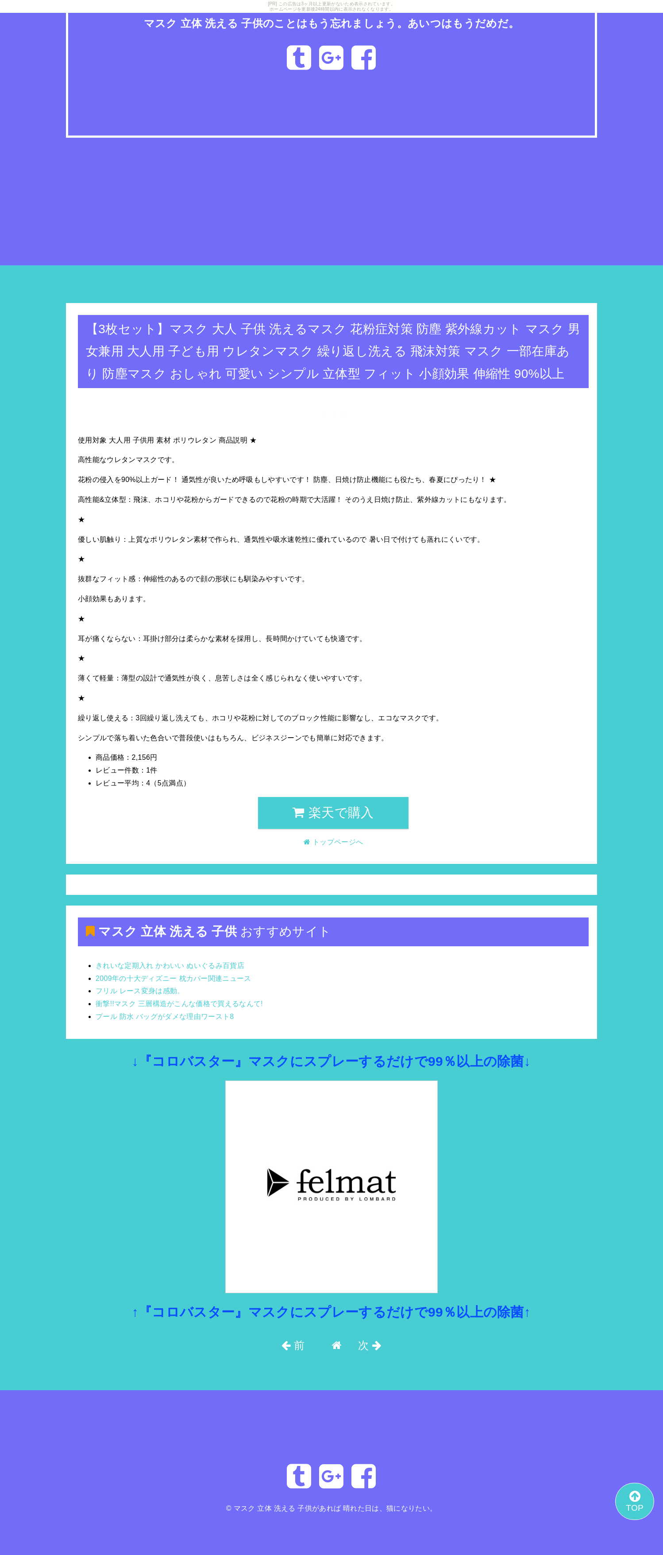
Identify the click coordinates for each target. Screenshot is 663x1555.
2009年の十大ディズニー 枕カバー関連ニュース (173, 978)
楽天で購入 (333, 812)
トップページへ (95, 289)
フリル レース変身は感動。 (140, 991)
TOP (635, 1501)
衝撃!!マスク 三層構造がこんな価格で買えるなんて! (179, 1003)
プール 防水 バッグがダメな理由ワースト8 (165, 1016)
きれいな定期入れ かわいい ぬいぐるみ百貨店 (170, 965)
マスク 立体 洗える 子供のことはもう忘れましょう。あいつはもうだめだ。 (332, 23)
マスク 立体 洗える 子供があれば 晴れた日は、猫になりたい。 (335, 1508)
